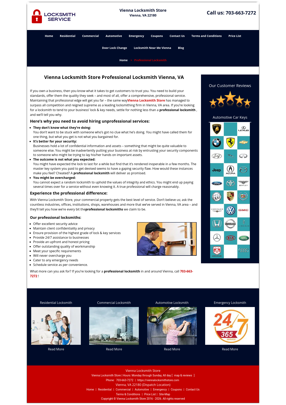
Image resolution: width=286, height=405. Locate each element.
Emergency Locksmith (230, 302)
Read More (56, 349)
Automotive (114, 36)
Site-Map (164, 394)
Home (49, 36)
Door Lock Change (114, 48)
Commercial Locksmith (114, 302)
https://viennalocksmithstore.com (158, 380)
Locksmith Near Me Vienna (152, 48)
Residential (67, 36)
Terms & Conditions (128, 394)
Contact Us (177, 36)
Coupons (157, 36)
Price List (234, 36)
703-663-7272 (241, 12)
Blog (181, 48)
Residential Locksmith (56, 302)
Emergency (136, 36)
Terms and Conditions (206, 36)
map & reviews (183, 375)
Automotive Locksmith (172, 302)
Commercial (90, 36)
